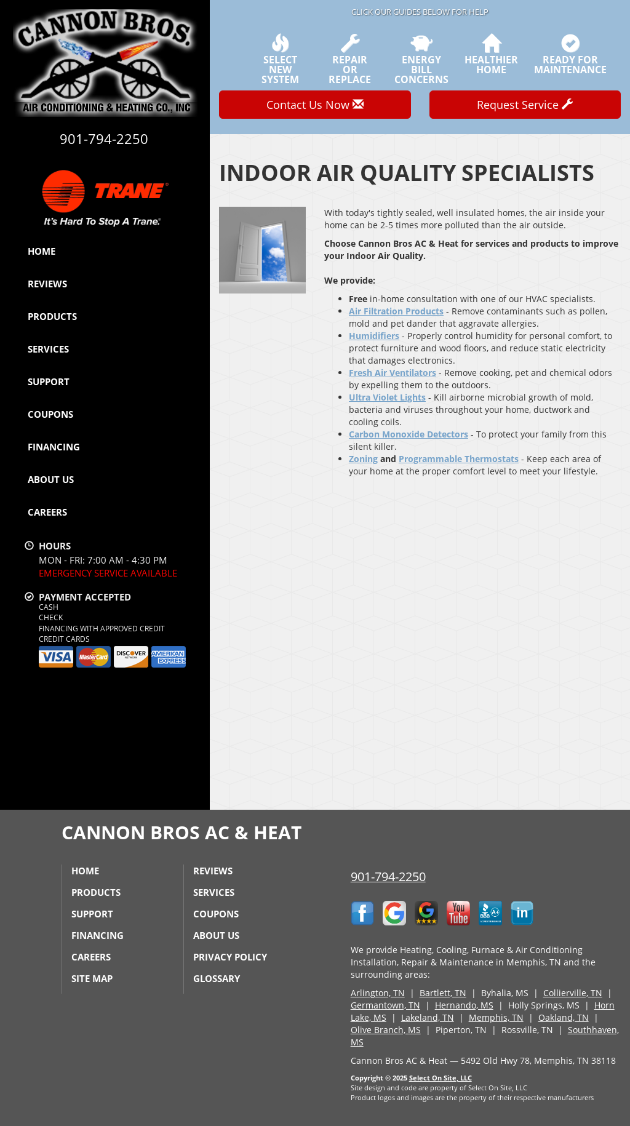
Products (52, 316)
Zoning (363, 459)
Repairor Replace (350, 59)
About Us (51, 479)
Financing (54, 447)
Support (49, 381)
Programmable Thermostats (459, 459)
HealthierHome (491, 54)
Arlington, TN (378, 993)
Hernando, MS (464, 1005)
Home (41, 251)
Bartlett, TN (443, 993)
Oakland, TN (563, 1017)
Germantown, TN (385, 1005)
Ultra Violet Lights (387, 397)
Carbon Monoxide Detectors (408, 434)
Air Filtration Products (396, 311)
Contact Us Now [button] (315, 104)
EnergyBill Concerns (421, 59)
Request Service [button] (525, 104)
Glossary (216, 978)
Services (48, 349)
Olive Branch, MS (386, 1030)
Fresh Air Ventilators (392, 372)
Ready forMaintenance (570, 54)
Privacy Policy (230, 957)
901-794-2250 (388, 876)
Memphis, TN (496, 1017)
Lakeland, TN (427, 1017)
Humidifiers (374, 335)
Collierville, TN (572, 993)
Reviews (47, 284)
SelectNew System (280, 59)
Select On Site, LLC (440, 1077)
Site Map (92, 978)
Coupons (50, 414)
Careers (47, 512)
